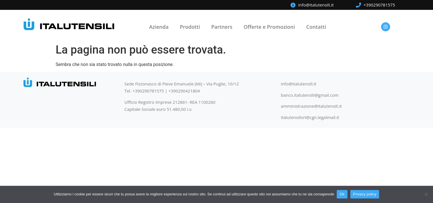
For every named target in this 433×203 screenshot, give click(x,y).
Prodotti (190, 26)
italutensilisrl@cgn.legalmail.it (310, 117)
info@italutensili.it (298, 84)
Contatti (316, 26)
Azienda (159, 26)
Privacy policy (365, 194)
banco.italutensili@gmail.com (309, 95)
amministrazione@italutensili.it (311, 106)
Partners (221, 26)
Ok (342, 194)
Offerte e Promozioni (269, 26)
